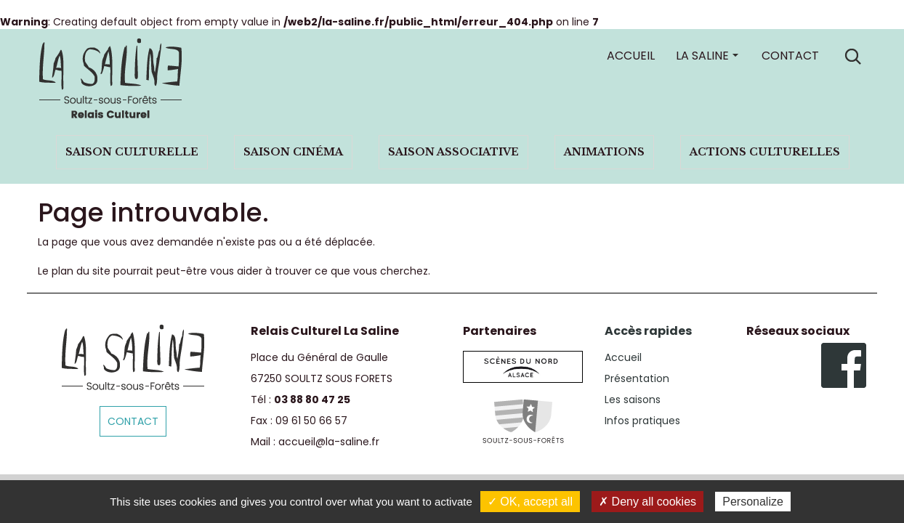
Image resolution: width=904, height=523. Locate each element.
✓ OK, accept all (530, 501)
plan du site (81, 271)
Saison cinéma (293, 151)
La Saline (702, 55)
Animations (604, 151)
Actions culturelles (765, 151)
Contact (790, 55)
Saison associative (453, 151)
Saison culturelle (131, 151)
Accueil (631, 55)
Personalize (752, 501)
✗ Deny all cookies (647, 501)
